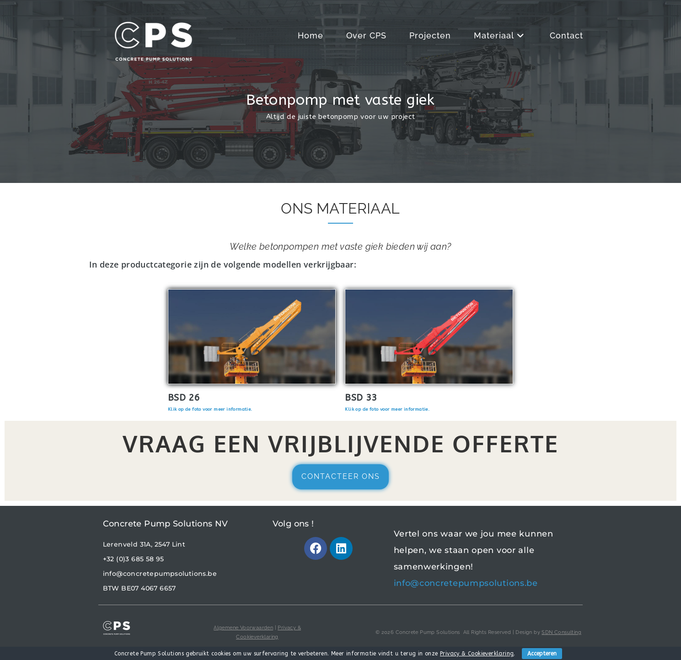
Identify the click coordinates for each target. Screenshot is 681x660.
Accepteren (542, 653)
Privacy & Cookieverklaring (477, 653)
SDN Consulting (561, 632)
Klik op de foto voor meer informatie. (210, 409)
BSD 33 (361, 397)
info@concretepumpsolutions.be (160, 573)
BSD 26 (184, 397)
